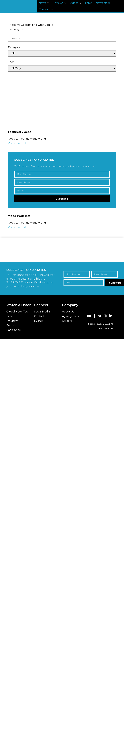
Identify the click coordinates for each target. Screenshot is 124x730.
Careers (67, 320)
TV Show (12, 320)
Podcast (11, 325)
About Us (68, 311)
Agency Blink (70, 316)
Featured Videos (19, 131)
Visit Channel (17, 143)
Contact (39, 316)
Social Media (42, 311)
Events (38, 320)
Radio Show (13, 329)
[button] (44, 3)
